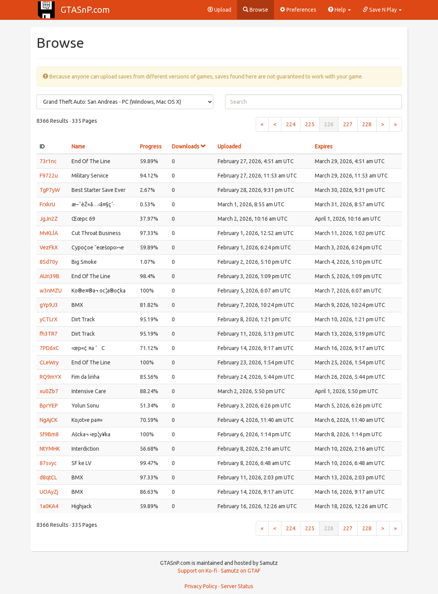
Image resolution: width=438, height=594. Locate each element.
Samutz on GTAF (240, 571)
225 (309, 124)
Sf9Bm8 (49, 434)
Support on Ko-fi (197, 571)
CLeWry (49, 362)
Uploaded (229, 146)
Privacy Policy (201, 586)
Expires (324, 146)
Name (78, 146)
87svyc (48, 463)
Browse (255, 10)
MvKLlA (49, 233)
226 (328, 124)
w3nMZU (51, 290)
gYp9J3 (49, 305)
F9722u (49, 175)
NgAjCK (49, 420)
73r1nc (48, 161)
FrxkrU (47, 204)
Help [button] (339, 10)
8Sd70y (49, 262)
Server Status (237, 586)
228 (367, 124)
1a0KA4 (49, 506)
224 (290, 124)
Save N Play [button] (382, 10)
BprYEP (49, 405)
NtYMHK (50, 449)
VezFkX (49, 247)
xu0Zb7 (49, 391)
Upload (219, 10)
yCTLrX (49, 319)
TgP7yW (50, 190)
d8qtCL (48, 477)
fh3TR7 (49, 334)
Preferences (298, 10)
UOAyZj (49, 492)
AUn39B (49, 276)
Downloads (189, 146)
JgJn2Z (49, 219)
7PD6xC (49, 348)
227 (347, 124)
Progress (151, 146)
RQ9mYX (50, 377)
